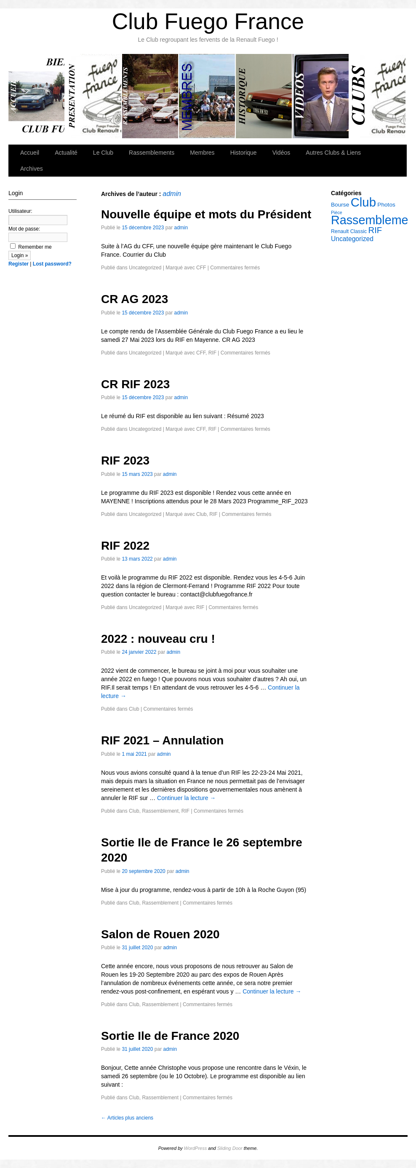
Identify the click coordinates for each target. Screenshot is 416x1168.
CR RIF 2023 (135, 384)
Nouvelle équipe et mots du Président (206, 214)
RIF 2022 (125, 545)
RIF (212, 353)
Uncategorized (145, 268)
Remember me (31, 247)
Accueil (36, 96)
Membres (207, 96)
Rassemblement (160, 811)
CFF (201, 268)
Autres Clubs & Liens (377, 96)
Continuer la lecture (186, 798)
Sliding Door (230, 1148)
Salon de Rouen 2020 (160, 934)
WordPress (195, 1148)
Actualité (66, 152)
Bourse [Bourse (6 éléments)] (340, 204)
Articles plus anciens (127, 1118)
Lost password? (52, 264)
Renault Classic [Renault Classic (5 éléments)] (349, 231)
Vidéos (321, 96)
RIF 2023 (125, 460)
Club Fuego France (208, 21)
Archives (31, 168)
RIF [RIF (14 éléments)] (375, 230)
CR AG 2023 (134, 299)
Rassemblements (150, 96)
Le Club (93, 96)
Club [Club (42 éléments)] (363, 202)
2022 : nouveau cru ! (158, 638)
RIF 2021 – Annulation (162, 740)
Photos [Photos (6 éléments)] (386, 204)
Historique (264, 96)
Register (18, 264)
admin (172, 193)
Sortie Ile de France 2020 (170, 1035)
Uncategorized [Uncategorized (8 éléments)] (352, 238)
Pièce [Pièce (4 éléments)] (336, 212)
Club (201, 514)
